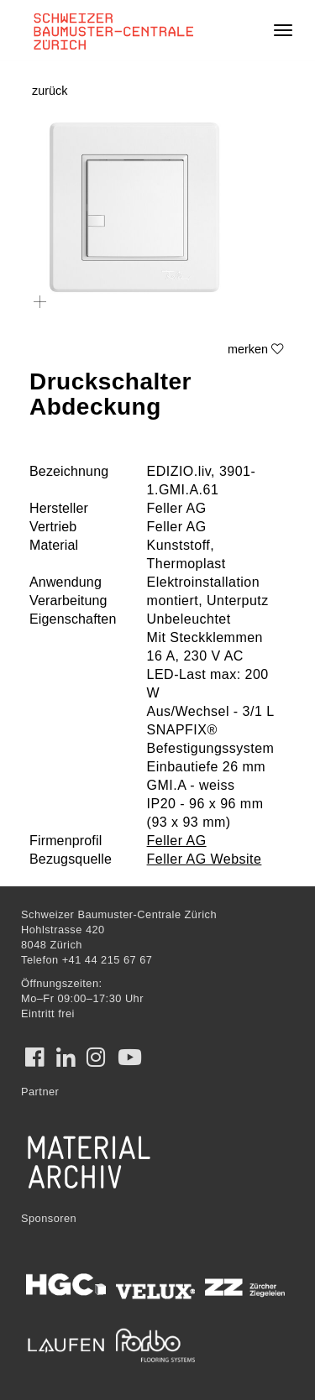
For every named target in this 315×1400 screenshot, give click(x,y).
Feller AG (177, 840)
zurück (49, 90)
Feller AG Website (204, 859)
